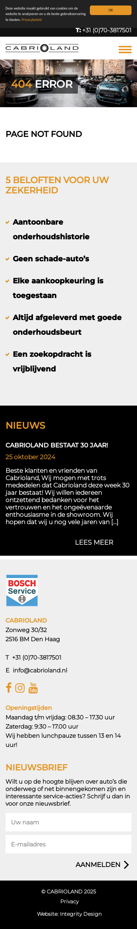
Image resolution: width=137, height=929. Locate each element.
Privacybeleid (32, 19)
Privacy (69, 901)
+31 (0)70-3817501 (104, 30)
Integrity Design (81, 914)
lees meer (94, 542)
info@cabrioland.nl (40, 670)
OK (111, 10)
